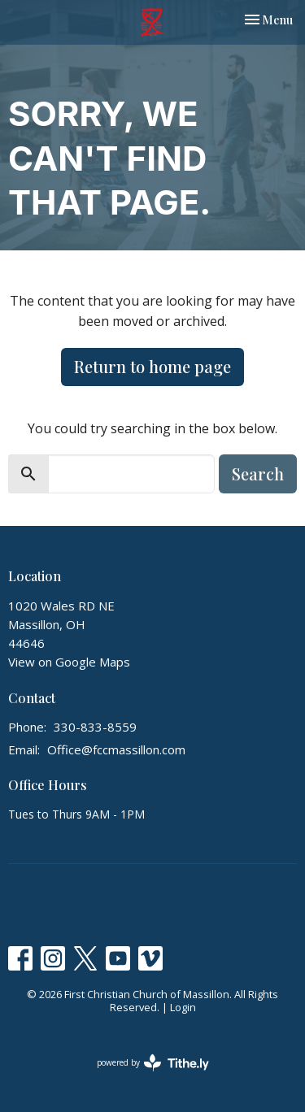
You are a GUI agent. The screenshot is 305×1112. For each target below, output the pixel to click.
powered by (153, 1063)
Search (258, 473)
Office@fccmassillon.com (116, 749)
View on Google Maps (69, 662)
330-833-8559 (95, 727)
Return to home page (152, 366)
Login (183, 1007)
